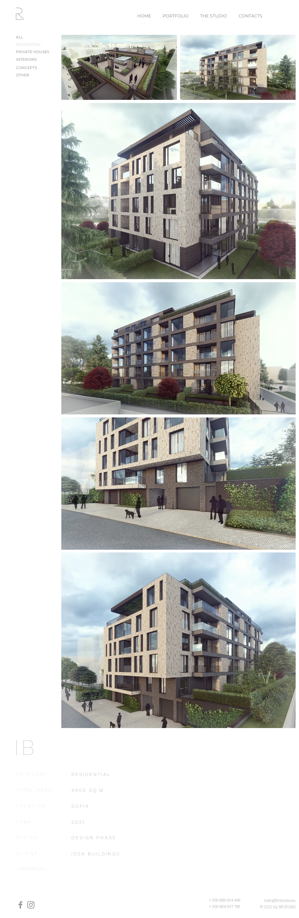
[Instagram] (31, 905)
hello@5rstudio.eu (280, 900)
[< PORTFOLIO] (38, 869)
